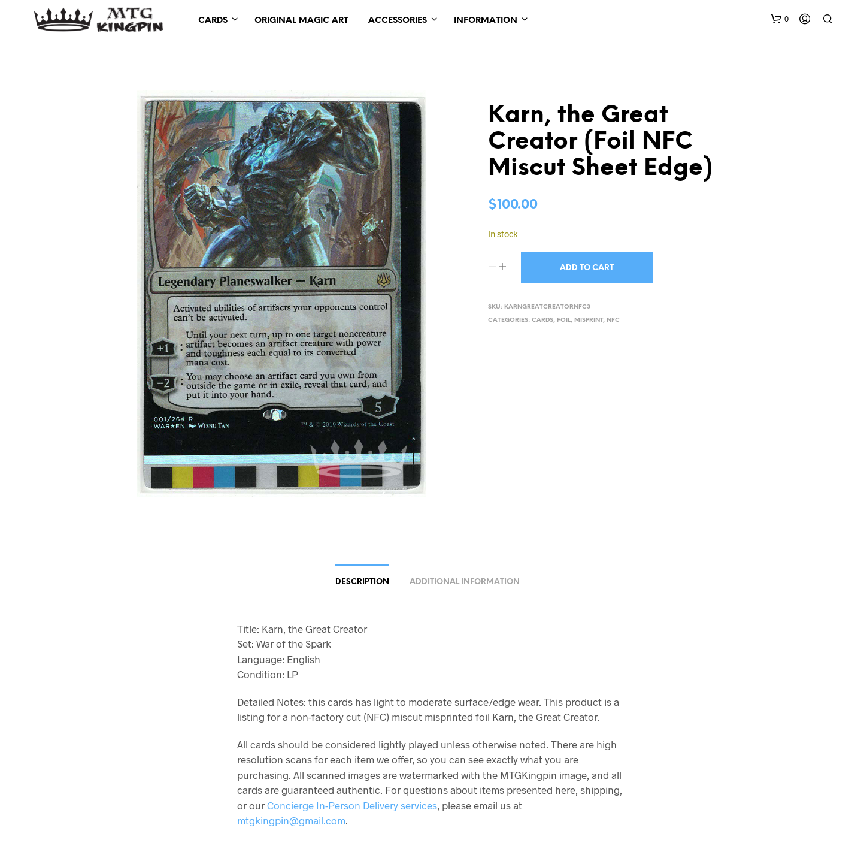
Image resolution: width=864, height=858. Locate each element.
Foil (564, 320)
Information (485, 20)
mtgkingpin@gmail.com (291, 820)
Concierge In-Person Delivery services (352, 805)
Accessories (397, 20)
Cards (213, 20)
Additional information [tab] (465, 582)
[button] (780, 19)
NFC (613, 320)
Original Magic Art (301, 20)
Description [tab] (362, 582)
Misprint (588, 320)
